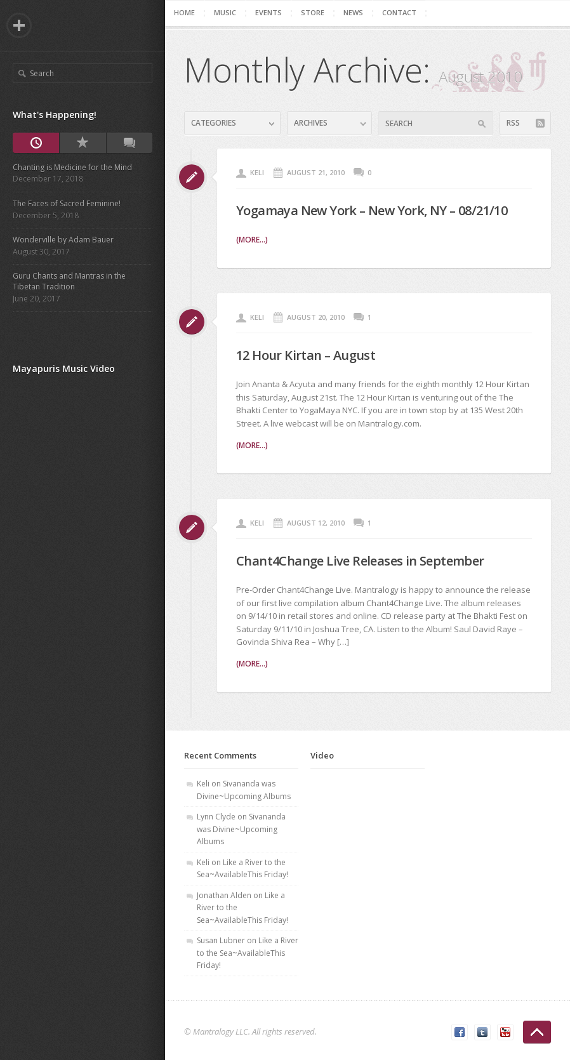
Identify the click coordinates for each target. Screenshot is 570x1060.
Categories (213, 122)
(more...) (252, 239)
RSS (513, 122)
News (353, 12)
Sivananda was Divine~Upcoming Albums (241, 829)
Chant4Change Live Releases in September (360, 560)
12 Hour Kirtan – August (305, 355)
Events (268, 12)
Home (184, 12)
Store (312, 12)
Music (225, 12)
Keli (257, 172)
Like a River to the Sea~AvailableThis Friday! (247, 953)
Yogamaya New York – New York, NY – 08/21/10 (371, 210)
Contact (399, 12)
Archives (311, 122)
